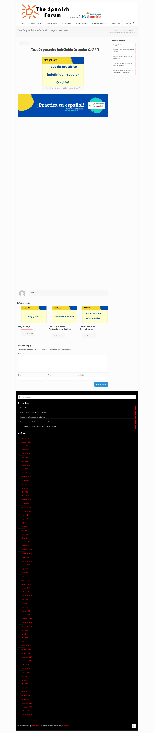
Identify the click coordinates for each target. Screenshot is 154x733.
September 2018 (27, 626)
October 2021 (26, 515)
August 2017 (26, 672)
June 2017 (25, 680)
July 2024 (25, 457)
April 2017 (25, 688)
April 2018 (25, 642)
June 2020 (25, 573)
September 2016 (27, 715)
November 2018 (27, 622)
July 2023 (25, 469)
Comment (22, 353)
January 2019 (26, 615)
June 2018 (25, 634)
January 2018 (26, 653)
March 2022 (25, 496)
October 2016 (26, 711)
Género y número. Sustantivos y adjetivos (60, 327)
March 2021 (25, 538)
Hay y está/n (24, 326)
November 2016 (27, 707)
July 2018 (25, 630)
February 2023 (26, 477)
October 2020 (26, 557)
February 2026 (26, 442)
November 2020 (27, 553)
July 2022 (25, 484)
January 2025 (26, 450)
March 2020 (25, 580)
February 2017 (26, 695)
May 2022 (25, 492)
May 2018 (25, 638)
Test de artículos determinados (87, 327)
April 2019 (25, 607)
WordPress (65, 726)
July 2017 (25, 676)
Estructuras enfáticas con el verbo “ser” (122, 58)
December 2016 (27, 703)
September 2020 (27, 561)
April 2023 (25, 473)
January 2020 (26, 588)
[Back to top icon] (134, 726)
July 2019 (25, 599)
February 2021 (26, 542)
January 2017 (26, 699)
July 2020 (25, 569)
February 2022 (26, 500)
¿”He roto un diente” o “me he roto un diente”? (122, 65)
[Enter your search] (77, 397)
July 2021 (25, 523)
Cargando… (63, 202)
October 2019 (26, 592)
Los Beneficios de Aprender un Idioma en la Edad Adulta (123, 72)
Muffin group (35, 726)
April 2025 (25, 446)
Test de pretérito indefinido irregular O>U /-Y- (122, 32)
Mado (32, 292)
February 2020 (26, 584)
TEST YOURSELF (127, 30)
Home (117, 30)
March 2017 (25, 692)
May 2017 (25, 684)
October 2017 (26, 665)
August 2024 (26, 454)
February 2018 (26, 649)
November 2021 (27, 511)
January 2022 (26, 503)
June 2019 (25, 603)
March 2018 (25, 645)
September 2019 (27, 596)
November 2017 (27, 661)
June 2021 (25, 526)
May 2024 (25, 461)
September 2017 (27, 669)
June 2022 (25, 488)
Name (21, 375)
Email (50, 375)
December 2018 (27, 619)
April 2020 (25, 576)
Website (81, 375)
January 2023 (26, 480)
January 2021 (26, 546)
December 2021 (27, 507)
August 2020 (26, 565)
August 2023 (26, 465)
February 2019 (26, 611)
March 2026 (25, 438)
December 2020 (27, 549)
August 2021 (26, 519)
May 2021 (25, 530)
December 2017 (27, 657)
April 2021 (25, 534)
